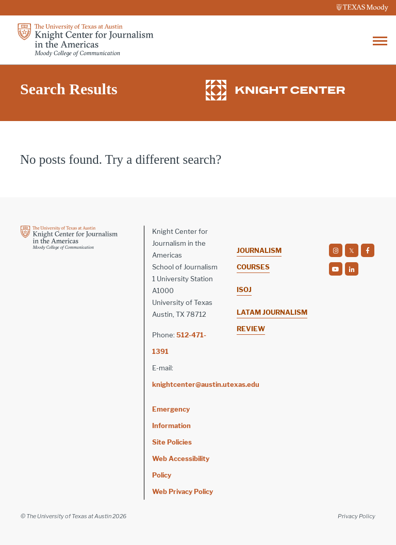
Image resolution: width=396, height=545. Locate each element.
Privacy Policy (356, 516)
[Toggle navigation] (380, 40)
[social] (335, 250)
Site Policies (172, 442)
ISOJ (244, 289)
